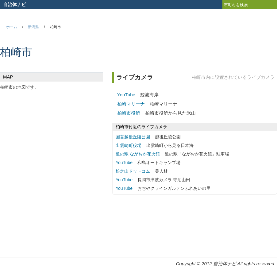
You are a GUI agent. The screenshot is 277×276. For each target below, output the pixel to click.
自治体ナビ (14, 4)
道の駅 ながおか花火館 (138, 153)
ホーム (11, 27)
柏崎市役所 (128, 113)
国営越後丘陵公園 (133, 136)
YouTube (126, 94)
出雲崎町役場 (128, 145)
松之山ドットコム (133, 171)
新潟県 (33, 27)
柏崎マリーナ (131, 103)
